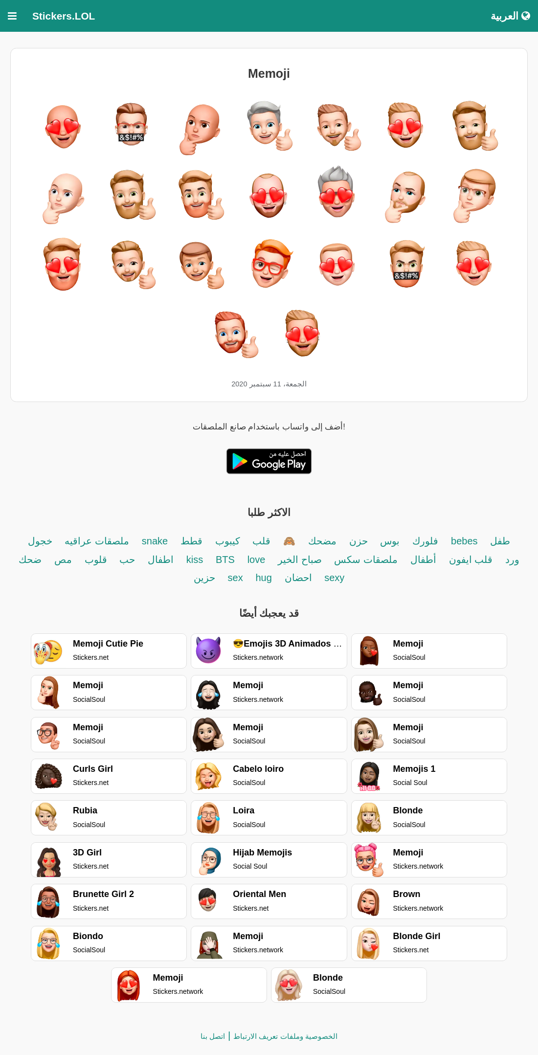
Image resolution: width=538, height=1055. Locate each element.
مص (63, 559)
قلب (261, 541)
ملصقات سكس (366, 559)
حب (127, 559)
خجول (40, 541)
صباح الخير (300, 559)
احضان (300, 577)
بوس (390, 541)
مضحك (322, 541)
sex (235, 577)
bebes (464, 541)
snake (156, 541)
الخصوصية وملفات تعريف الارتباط (285, 1036)
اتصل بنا (213, 1036)
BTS (225, 559)
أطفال (423, 559)
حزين (204, 577)
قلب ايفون (471, 559)
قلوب (96, 559)
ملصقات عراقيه (97, 541)
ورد (512, 559)
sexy (334, 577)
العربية (510, 16)
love (256, 559)
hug (263, 577)
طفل (500, 541)
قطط (191, 541)
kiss (194, 559)
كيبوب (227, 541)
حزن (358, 541)
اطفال (159, 559)
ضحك (30, 559)
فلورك (425, 541)
